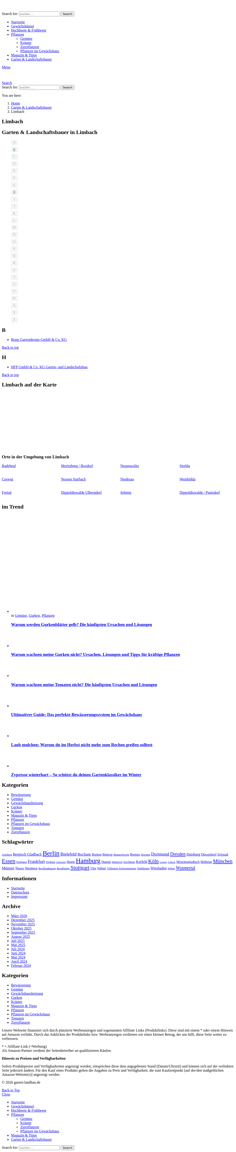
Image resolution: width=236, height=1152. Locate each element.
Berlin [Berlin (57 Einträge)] (51, 853)
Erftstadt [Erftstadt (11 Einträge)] (222, 854)
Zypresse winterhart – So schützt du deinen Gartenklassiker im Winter (76, 774)
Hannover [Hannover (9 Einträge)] (117, 862)
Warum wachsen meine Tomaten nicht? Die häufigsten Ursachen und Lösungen (84, 684)
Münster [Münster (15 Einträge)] (8, 868)
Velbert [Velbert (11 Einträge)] (101, 868)
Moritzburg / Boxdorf (77, 466)
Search (67, 14)
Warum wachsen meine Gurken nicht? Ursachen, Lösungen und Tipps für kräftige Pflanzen (95, 654)
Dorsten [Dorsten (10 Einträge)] (145, 854)
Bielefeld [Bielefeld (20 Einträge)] (68, 854)
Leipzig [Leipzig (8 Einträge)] (163, 862)
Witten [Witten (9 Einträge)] (171, 868)
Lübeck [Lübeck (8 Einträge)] (171, 862)
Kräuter (26, 43)
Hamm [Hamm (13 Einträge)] (106, 862)
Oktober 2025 (21, 928)
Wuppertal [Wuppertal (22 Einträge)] (185, 867)
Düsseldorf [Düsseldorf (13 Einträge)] (208, 854)
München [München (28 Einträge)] (223, 861)
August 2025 (20, 937)
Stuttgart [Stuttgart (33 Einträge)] (80, 868)
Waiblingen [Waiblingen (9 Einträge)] (143, 868)
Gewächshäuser (22, 26)
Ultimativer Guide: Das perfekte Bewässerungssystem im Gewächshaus (76, 714)
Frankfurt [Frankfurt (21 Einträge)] (36, 861)
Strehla (185, 466)
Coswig (7, 479)
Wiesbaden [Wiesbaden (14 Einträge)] (158, 868)
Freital (7, 492)
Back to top (10, 347)
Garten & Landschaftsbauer (31, 59)
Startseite (18, 22)
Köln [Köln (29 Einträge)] (153, 861)
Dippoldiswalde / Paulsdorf (200, 492)
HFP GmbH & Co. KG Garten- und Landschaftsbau (49, 367)
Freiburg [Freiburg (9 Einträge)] (50, 862)
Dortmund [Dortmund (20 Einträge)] (160, 854)
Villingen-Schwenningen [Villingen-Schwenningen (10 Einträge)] (121, 868)
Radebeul (9, 466)
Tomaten (17, 828)
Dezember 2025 (23, 920)
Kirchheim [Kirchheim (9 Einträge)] (129, 862)
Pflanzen (17, 34)
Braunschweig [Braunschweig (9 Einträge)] (121, 854)
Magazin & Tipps (24, 55)
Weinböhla (187, 479)
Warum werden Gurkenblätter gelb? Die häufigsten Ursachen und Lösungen (81, 624)
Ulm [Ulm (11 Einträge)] (93, 868)
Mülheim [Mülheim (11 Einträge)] (206, 862)
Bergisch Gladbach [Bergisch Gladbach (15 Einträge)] (27, 854)
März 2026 (19, 916)
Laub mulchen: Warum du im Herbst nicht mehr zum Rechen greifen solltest (82, 744)
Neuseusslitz (129, 466)
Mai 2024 (18, 957)
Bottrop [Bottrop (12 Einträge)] (108, 854)
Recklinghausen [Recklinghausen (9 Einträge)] (47, 868)
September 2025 (23, 932)
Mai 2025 (18, 945)
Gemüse (26, 39)
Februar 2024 (21, 966)
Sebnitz (125, 492)
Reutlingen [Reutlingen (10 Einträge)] (63, 868)
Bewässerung (21, 795)
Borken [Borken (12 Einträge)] (96, 854)
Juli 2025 (18, 941)
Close (6, 1094)
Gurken (34, 615)
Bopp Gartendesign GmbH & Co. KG (39, 340)
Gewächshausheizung (27, 803)
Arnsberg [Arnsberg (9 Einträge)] (7, 854)
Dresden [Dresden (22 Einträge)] (178, 854)
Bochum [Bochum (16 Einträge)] (84, 854)
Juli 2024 (18, 949)
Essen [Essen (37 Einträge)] (8, 861)
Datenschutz (20, 892)
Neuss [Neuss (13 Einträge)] (19, 868)
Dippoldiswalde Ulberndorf (81, 492)
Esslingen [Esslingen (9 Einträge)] (21, 862)
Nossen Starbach (73, 479)
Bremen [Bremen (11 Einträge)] (135, 854)
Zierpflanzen (29, 47)
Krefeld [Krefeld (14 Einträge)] (141, 862)
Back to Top (11, 1090)
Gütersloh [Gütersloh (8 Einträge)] (61, 862)
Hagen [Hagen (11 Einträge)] (71, 862)
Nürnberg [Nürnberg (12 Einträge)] (31, 868)
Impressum (19, 896)
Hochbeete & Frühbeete (28, 30)
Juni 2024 (18, 953)
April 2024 (19, 961)
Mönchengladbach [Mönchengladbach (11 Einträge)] (188, 862)
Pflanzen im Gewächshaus (39, 51)
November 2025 (23, 924)
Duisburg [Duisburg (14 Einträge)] (193, 854)
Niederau (127, 479)
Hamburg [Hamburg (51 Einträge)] (88, 860)
